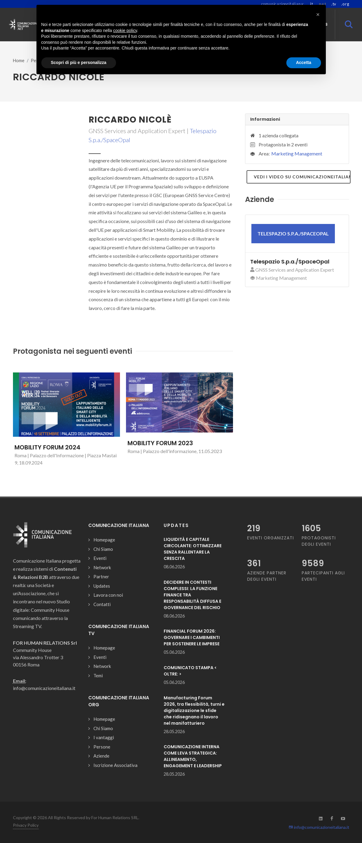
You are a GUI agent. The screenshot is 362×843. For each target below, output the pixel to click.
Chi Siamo (103, 549)
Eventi (99, 558)
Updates (101, 586)
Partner (101, 576)
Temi (98, 675)
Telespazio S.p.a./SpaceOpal (289, 261)
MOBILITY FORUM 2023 (160, 443)
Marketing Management (296, 153)
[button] (318, 14)
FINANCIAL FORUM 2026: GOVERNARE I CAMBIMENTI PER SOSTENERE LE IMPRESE (192, 637)
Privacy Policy (26, 825)
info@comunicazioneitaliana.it (319, 827)
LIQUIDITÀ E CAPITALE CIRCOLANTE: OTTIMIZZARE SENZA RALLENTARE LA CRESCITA (193, 548)
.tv (333, 4)
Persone (101, 746)
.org (345, 4)
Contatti (102, 604)
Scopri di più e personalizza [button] (78, 62)
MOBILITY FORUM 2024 (47, 447)
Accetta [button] (303, 62)
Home (18, 60)
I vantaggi (103, 737)
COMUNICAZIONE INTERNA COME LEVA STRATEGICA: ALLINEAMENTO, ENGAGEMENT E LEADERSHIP (193, 756)
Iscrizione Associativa (115, 765)
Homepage (104, 539)
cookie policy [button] (125, 30)
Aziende (101, 755)
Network (102, 567)
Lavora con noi (108, 595)
